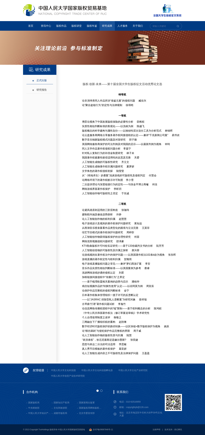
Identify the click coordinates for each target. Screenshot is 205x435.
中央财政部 (33, 408)
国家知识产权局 (61, 402)
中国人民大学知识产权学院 (40, 413)
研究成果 (107, 25)
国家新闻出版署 (87, 402)
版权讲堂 (76, 25)
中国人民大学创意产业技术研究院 (68, 376)
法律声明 (156, 429)
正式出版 (42, 80)
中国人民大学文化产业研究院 (133, 370)
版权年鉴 (92, 25)
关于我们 (138, 25)
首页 (30, 25)
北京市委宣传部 (87, 413)
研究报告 (42, 89)
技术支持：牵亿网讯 (173, 429)
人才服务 (122, 25)
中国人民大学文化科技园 (63, 370)
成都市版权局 (60, 413)
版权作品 (61, 25)
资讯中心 (46, 25)
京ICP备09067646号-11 (101, 429)
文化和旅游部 (60, 408)
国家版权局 (33, 402)
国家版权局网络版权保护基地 (90, 408)
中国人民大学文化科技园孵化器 (97, 370)
